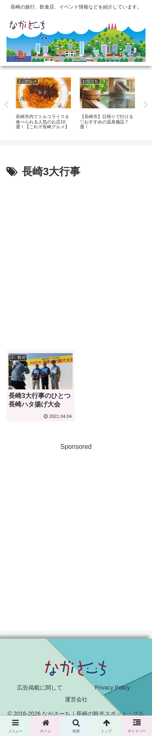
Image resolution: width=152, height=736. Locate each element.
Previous (6, 105)
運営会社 (76, 699)
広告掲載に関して (39, 687)
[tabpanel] (43, 104)
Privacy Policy (112, 687)
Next (146, 105)
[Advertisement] (76, 261)
